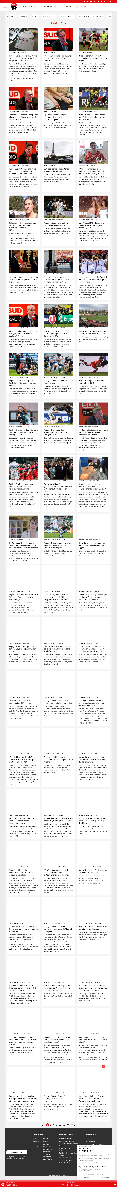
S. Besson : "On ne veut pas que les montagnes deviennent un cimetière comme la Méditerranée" (22, 226)
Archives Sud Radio (65, 1158)
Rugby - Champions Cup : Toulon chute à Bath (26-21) (92, 381)
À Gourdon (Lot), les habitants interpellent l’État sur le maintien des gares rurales (92, 759)
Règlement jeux (64, 1163)
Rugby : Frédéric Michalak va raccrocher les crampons (56, 224)
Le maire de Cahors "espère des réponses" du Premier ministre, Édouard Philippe (57, 987)
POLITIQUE (11, 16)
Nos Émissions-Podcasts (29, 7)
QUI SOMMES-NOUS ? (66, 1141)
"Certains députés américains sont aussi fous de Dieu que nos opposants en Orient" (93, 432)
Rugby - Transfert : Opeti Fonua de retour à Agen (58, 381)
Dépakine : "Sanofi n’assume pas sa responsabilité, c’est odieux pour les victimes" (57, 1039)
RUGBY (45, 1139)
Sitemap (62, 1155)
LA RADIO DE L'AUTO (49, 16)
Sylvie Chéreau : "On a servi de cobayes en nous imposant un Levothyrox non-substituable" (91, 648)
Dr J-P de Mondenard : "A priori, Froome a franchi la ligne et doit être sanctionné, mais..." (22, 987)
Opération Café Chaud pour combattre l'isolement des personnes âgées (55, 117)
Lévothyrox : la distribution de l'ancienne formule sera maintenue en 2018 (21, 820)
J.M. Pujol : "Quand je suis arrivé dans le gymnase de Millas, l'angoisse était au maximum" (57, 597)
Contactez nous (16, 1152)
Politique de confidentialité (68, 1153)
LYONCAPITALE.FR (90, 1142)
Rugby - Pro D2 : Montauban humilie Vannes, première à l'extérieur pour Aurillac (21, 486)
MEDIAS (35, 1147)
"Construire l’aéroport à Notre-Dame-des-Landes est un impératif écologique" (23, 929)
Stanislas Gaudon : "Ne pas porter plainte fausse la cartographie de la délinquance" (23, 117)
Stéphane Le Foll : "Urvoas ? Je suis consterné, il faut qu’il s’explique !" (58, 819)
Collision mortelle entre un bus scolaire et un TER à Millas (22, 701)
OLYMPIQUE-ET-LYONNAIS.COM (95, 1144)
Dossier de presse (65, 1139)
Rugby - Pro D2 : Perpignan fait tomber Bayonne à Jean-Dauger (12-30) (22, 648)
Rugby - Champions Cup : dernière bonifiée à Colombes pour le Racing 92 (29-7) (23, 432)
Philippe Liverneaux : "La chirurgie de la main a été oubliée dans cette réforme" (58, 58)
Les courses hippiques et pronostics (47, 1149)
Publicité (62, 1146)
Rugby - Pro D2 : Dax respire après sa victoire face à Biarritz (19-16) (93, 332)
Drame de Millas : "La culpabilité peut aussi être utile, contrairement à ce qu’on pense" (92, 486)
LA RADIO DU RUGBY (67, 16)
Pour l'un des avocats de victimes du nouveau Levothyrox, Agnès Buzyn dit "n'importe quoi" (23, 58)
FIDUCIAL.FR (89, 1139)
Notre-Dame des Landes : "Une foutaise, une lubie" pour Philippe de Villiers (93, 820)
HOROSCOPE (37, 1154)
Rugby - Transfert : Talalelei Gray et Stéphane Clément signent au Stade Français (23, 597)
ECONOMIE (23, 16)
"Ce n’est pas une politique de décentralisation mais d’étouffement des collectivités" (57, 872)
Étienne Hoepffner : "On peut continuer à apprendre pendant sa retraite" (58, 759)
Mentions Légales (65, 1148)
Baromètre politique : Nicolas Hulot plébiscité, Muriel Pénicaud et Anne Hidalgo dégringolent (23, 1098)
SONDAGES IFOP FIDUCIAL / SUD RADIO (91, 16)
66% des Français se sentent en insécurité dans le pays (57, 170)
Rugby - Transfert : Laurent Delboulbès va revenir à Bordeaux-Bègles (93, 58)
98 (72, 1125)
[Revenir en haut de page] (103, 1066)
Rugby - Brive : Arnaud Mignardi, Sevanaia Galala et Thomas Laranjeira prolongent (57, 545)
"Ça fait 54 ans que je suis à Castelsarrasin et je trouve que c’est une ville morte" (22, 759)
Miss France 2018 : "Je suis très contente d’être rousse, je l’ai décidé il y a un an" (91, 225)
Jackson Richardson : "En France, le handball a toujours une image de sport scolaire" (93, 279)
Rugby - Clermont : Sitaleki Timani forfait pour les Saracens (93, 927)
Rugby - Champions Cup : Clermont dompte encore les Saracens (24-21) (56, 333)
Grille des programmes (50, 7)
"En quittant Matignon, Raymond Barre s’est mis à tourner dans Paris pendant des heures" (92, 1098)
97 (68, 1125)
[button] (109, 16)
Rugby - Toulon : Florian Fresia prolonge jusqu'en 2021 (56, 1097)
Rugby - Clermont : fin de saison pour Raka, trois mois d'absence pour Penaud (92, 117)
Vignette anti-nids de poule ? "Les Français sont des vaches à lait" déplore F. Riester (23, 333)
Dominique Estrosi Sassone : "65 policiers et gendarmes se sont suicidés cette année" (57, 648)
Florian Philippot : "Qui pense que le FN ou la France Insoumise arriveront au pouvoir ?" (93, 597)
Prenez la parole (83, 7)
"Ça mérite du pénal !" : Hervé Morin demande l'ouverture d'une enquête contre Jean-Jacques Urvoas (23, 1041)
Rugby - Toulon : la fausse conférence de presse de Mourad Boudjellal (58, 929)
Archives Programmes (66, 1160)
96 (64, 1125)
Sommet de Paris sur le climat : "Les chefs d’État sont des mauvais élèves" (93, 1039)
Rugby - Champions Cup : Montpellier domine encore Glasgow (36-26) (55, 432)
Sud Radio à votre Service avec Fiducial (47, 1156)
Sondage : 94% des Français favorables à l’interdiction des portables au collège (21, 872)
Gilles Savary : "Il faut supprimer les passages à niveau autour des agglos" (92, 545)
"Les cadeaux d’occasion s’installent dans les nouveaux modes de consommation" (56, 279)
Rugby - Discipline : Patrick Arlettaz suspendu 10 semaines (93, 871)
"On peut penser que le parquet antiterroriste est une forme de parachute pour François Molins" (92, 171)
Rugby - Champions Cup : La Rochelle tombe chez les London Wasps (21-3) (22, 383)
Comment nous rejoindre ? (68, 1143)
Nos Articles (67, 7)
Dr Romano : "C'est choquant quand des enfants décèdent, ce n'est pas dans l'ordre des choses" (23, 545)
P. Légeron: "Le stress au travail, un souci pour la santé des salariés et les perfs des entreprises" (93, 987)
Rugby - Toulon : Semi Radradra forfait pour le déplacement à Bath (58, 701)
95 (60, 1125)
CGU (60, 1151)
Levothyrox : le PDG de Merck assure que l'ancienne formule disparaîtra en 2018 (91, 703)
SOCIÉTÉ (34, 16)
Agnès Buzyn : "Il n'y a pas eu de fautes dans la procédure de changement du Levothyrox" (22, 171)
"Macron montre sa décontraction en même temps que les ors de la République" (23, 279)
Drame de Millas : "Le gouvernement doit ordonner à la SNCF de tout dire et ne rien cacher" (58, 487)
